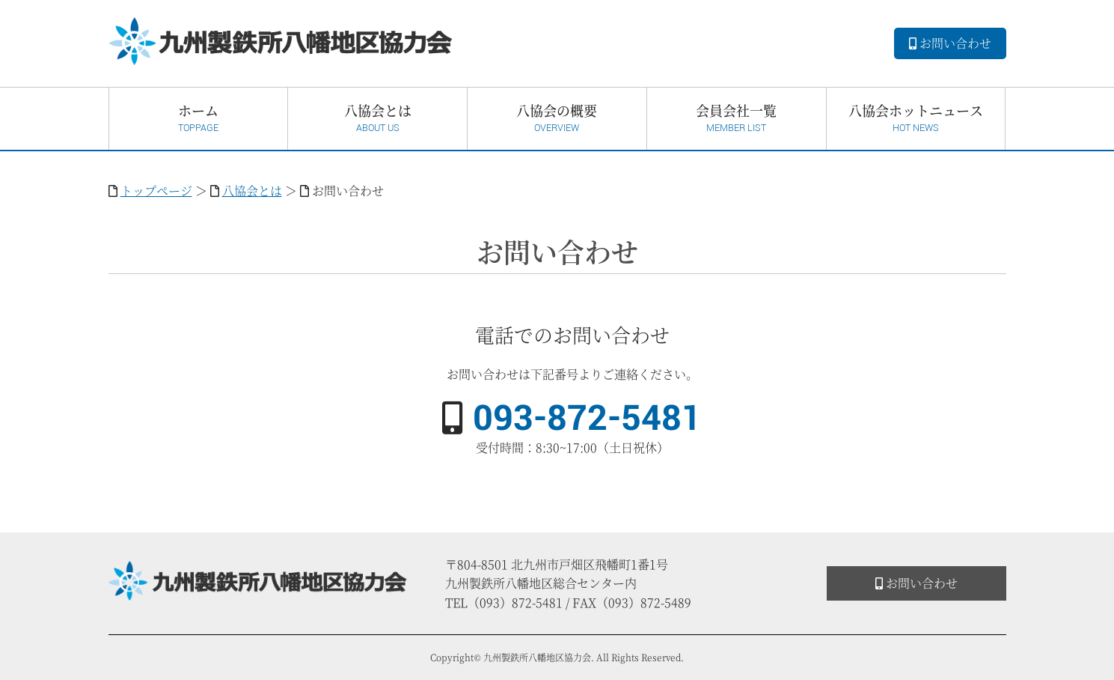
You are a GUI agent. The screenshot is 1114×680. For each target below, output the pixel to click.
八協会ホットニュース (916, 117)
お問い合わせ (950, 43)
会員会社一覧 (736, 117)
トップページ (156, 190)
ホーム (198, 117)
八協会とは (377, 117)
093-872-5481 (587, 418)
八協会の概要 (557, 117)
